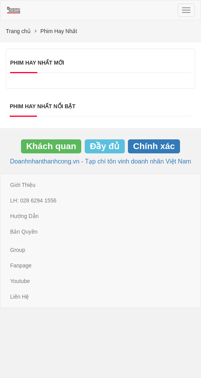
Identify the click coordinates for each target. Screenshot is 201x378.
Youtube (20, 281)
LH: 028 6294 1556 (33, 200)
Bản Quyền (23, 232)
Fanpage (20, 265)
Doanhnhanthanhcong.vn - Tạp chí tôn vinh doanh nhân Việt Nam (100, 161)
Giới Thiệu (22, 185)
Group (17, 250)
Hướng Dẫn (24, 216)
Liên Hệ (19, 297)
